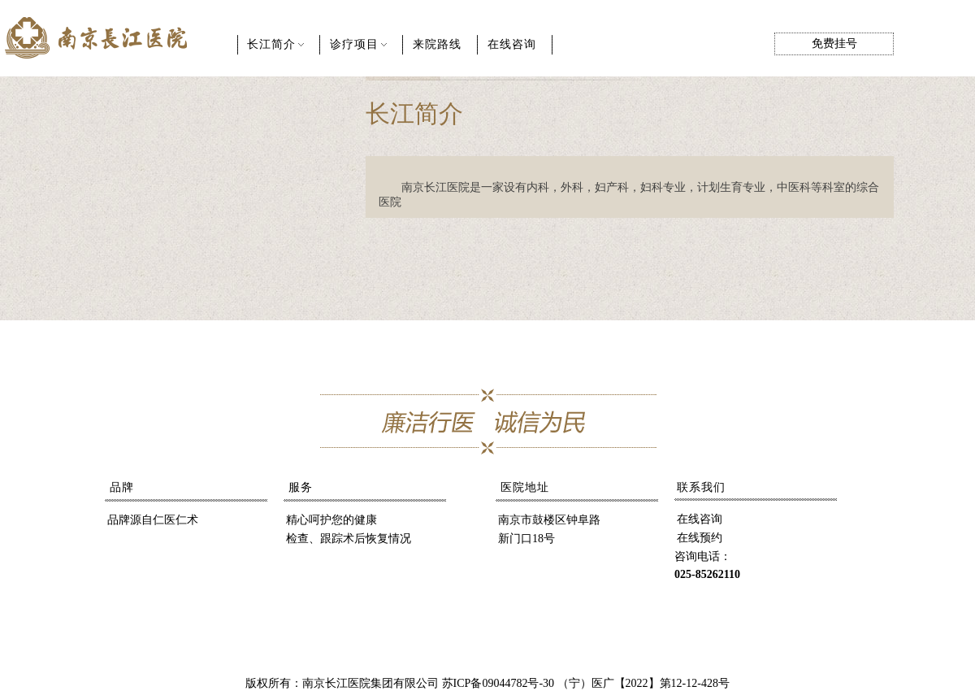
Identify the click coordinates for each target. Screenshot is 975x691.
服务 (300, 487)
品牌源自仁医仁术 (152, 520)
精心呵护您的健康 (331, 520)
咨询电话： (702, 556)
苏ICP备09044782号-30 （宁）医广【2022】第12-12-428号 (586, 683)
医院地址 (524, 487)
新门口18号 (526, 538)
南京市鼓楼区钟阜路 (549, 520)
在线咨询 (699, 519)
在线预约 (699, 538)
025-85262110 (707, 574)
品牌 (122, 487)
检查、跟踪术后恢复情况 (348, 538)
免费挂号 (834, 43)
